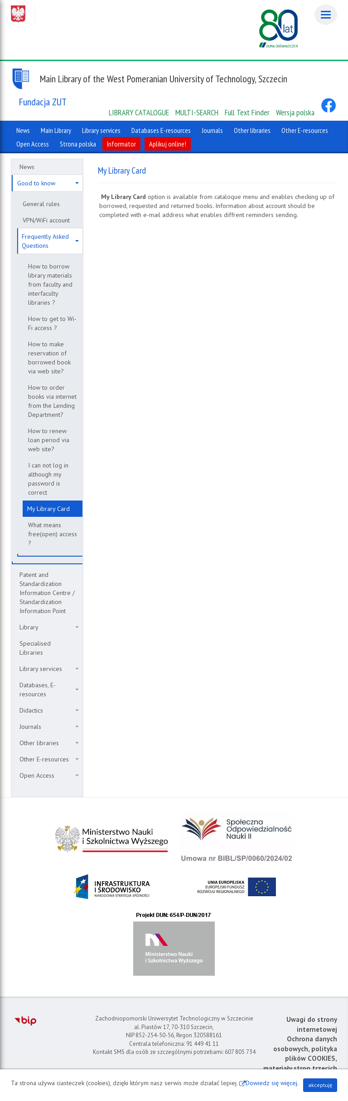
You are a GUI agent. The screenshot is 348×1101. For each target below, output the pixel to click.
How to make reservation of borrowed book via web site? (49, 357)
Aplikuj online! (167, 143)
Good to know (48, 183)
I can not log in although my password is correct (48, 478)
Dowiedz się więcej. (272, 1083)
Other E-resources (49, 759)
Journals (49, 727)
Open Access (49, 775)
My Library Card (48, 509)
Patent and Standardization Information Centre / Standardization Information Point (47, 593)
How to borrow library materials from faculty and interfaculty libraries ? (50, 284)
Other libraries (49, 743)
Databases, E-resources (49, 689)
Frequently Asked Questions (50, 241)
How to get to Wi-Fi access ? (52, 323)
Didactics (49, 710)
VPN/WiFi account (46, 220)
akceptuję (320, 1085)
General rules (41, 204)
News (26, 167)
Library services (49, 669)
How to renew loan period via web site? (48, 440)
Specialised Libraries (35, 648)
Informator (121, 143)
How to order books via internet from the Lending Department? (52, 401)
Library (49, 627)
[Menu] (325, 15)
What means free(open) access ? (52, 534)
